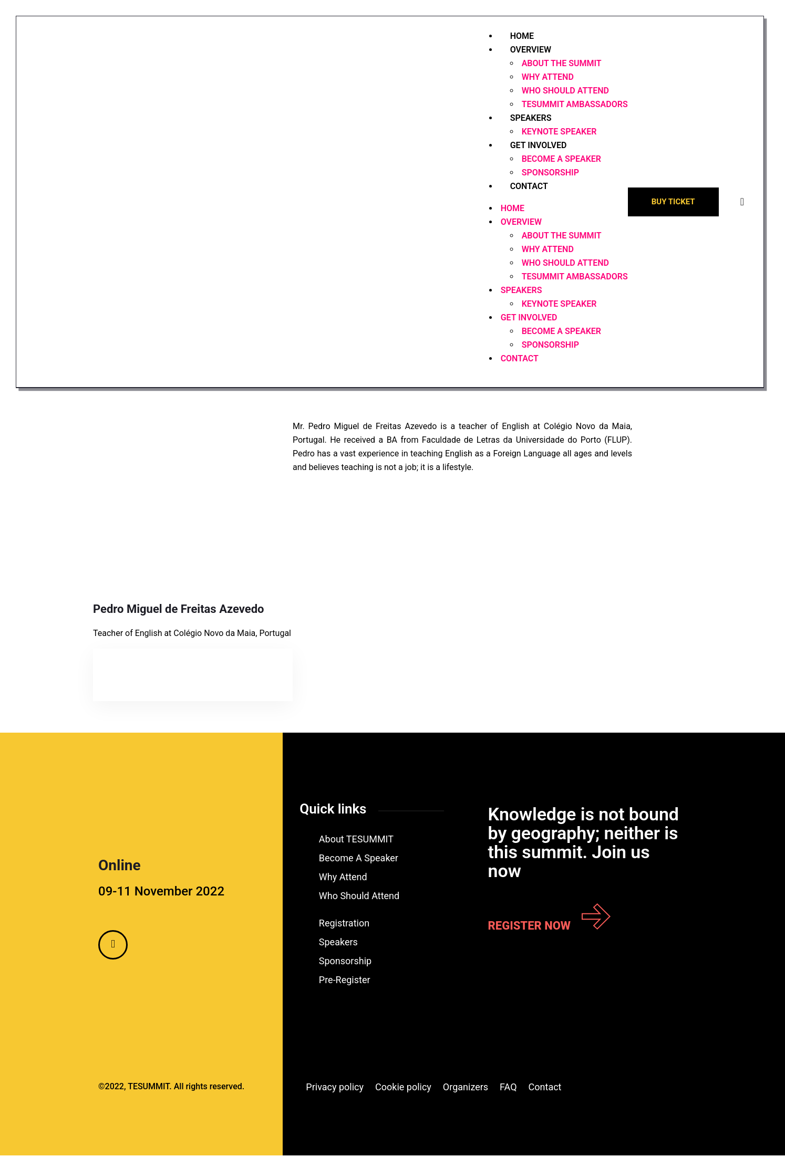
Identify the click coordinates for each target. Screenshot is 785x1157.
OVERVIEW (529, 51)
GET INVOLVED (537, 146)
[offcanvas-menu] (741, 202)
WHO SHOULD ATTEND (564, 92)
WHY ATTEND (547, 78)
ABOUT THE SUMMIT (561, 64)
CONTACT (528, 187)
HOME (511, 209)
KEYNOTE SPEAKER (558, 305)
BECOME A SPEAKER (560, 160)
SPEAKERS (530, 119)
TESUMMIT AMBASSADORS (574, 105)
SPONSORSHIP (549, 346)
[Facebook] (113, 946)
